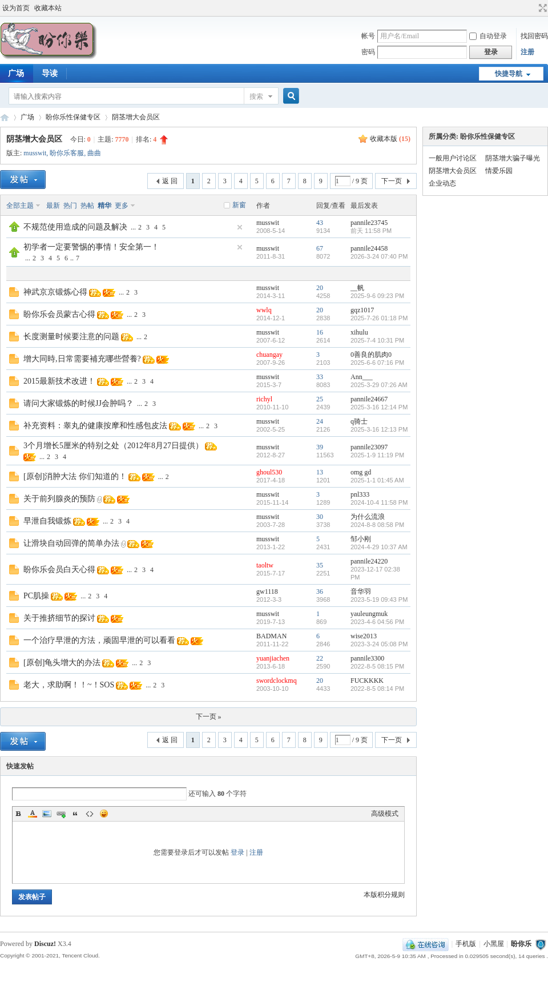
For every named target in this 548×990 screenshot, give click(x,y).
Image (47, 813)
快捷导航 (508, 74)
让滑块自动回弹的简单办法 (71, 543)
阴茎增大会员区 (136, 117)
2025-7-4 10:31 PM (377, 340)
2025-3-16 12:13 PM (379, 429)
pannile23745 (369, 223)
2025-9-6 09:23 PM (377, 295)
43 (319, 223)
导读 (50, 73)
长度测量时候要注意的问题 (71, 336)
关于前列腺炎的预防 (59, 498)
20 (319, 288)
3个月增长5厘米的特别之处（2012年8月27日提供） (113, 445)
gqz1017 (362, 310)
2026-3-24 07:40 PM (379, 256)
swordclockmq (276, 681)
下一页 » (208, 717)
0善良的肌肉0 (371, 355)
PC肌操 (36, 595)
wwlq (264, 310)
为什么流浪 (367, 517)
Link (61, 813)
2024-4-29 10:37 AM (379, 547)
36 (319, 591)
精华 (104, 206)
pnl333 (359, 494)
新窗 (239, 205)
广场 (27, 117)
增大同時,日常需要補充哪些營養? (82, 359)
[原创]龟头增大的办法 (61, 662)
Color (32, 813)
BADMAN (271, 636)
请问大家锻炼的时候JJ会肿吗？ (78, 403)
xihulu (359, 332)
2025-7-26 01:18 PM (379, 318)
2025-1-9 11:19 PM (377, 455)
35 (319, 565)
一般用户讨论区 (453, 158)
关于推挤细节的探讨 (59, 618)
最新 (53, 206)
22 (319, 658)
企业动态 (442, 183)
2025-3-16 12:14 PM (379, 407)
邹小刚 (360, 539)
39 (319, 447)
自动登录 (488, 36)
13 (319, 472)
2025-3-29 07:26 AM (379, 384)
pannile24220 (369, 561)
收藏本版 (390, 139)
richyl (264, 399)
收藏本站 (48, 8)
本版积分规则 (384, 895)
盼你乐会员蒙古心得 (59, 314)
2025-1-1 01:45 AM (377, 480)
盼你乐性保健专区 (73, 117)
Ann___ (361, 377)
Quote (75, 813)
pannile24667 (369, 399)
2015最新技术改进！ (59, 381)
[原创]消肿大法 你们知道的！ (75, 476)
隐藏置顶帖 (239, 227)
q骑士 (359, 421)
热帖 (87, 206)
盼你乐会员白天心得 (59, 569)
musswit (34, 153)
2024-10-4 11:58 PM (379, 502)
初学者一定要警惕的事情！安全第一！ (91, 247)
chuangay (269, 355)
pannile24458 (369, 248)
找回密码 (534, 36)
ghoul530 (269, 472)
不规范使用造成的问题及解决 (75, 227)
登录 (237, 852)
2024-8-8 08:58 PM (377, 524)
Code (89, 813)
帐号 (368, 36)
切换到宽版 (541, 8)
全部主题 (20, 206)
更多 (121, 206)
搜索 (256, 96)
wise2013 (363, 636)
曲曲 (94, 153)
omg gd (360, 472)
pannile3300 (367, 658)
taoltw (264, 565)
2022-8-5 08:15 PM (377, 666)
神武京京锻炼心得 (55, 292)
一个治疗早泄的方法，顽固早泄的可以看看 (99, 640)
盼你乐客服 (67, 153)
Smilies (104, 813)
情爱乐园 (499, 171)
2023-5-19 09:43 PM (379, 599)
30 (319, 517)
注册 (527, 52)
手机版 (466, 944)
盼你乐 (521, 944)
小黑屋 (493, 944)
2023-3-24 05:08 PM (379, 644)
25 (319, 399)
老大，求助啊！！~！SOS (68, 685)
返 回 (170, 181)
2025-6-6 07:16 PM (377, 362)
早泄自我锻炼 (47, 521)
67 (319, 248)
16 (319, 332)
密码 (368, 52)
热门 (70, 206)
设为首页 (16, 8)
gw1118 (267, 591)
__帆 (357, 288)
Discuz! (45, 944)
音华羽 (360, 591)
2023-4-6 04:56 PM (377, 621)
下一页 (391, 181)
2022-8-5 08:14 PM (377, 688)
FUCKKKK (367, 681)
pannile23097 (369, 447)
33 (319, 377)
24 (319, 421)
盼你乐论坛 (4, 117)
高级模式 (384, 814)
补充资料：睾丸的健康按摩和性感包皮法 (95, 425)
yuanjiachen (272, 658)
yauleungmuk (369, 614)
